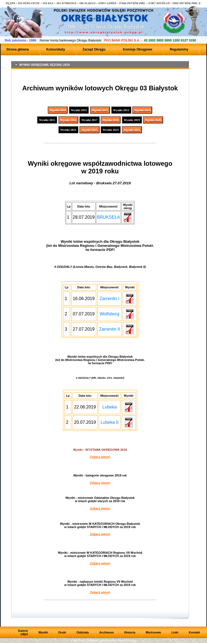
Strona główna (17, 49)
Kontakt (194, 632)
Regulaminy (179, 49)
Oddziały (82, 632)
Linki (174, 632)
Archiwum (106, 632)
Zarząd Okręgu (93, 49)
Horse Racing (127, 640)
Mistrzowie (153, 632)
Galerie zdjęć (23, 632)
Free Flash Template (84, 640)
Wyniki (43, 632)
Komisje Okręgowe (137, 49)
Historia (129, 632)
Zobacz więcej (100, 456)
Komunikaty (55, 49)
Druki (62, 632)
